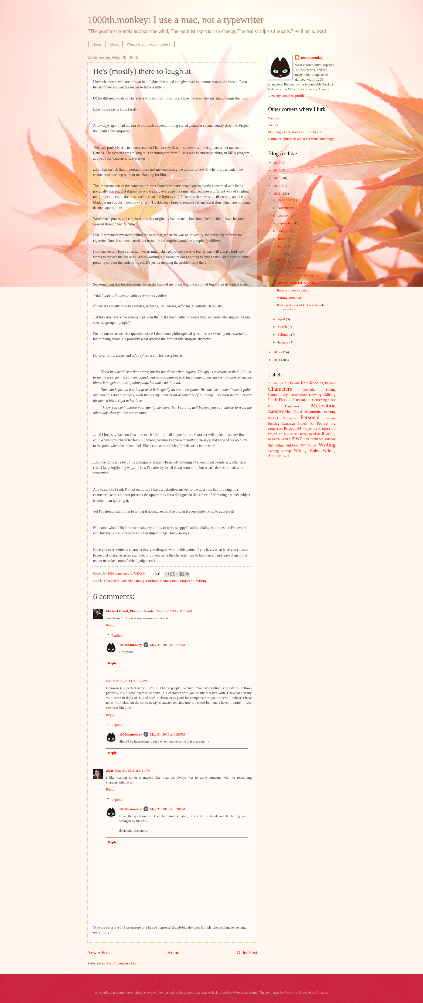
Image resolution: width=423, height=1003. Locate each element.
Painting (330, 412)
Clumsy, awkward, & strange (297, 283)
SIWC (297, 438)
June (281, 246)
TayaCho (291, 992)
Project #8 (290, 433)
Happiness (292, 406)
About (114, 44)
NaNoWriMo (279, 411)
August (283, 231)
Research (273, 439)
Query (302, 434)
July (281, 239)
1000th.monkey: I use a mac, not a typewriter (175, 19)
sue (108, 681)
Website (273, 118)
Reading (329, 433)
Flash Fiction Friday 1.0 (293, 268)
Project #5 (310, 429)
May (281, 254)
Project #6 (187, 581)
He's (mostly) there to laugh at (298, 275)
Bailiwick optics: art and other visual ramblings (301, 139)
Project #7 (275, 434)
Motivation (170, 581)
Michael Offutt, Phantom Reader (130, 611)
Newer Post (98, 952)
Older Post (247, 952)
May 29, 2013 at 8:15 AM (174, 611)
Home (96, 44)
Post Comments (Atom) (123, 963)
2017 (277, 162)
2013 (277, 193)
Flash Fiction (279, 399)
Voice (311, 445)
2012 (277, 352)
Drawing (315, 395)
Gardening (319, 400)
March (283, 327)
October (284, 216)
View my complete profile (286, 96)
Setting (285, 439)
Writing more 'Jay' (289, 298)
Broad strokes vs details (293, 290)
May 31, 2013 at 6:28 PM (167, 734)
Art (286, 383)
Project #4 (292, 428)
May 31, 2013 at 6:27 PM (167, 645)
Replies (116, 635)
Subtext (292, 445)
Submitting (276, 445)
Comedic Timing (132, 581)
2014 (277, 186)
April (282, 319)
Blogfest (330, 383)
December (285, 200)
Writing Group (279, 451)
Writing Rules (307, 450)
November (285, 208)
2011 (277, 360)
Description (299, 395)
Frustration (153, 581)
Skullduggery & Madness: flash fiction (295, 132)
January (283, 342)
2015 (277, 178)
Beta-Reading (312, 382)
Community (278, 394)
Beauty (295, 383)
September (285, 223)
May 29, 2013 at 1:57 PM (130, 681)
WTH (286, 456)
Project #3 (275, 429)
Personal (309, 417)
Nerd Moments (307, 411)
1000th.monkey (130, 645)
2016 (277, 170)
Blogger (321, 992)
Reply (110, 625)
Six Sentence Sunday (320, 439)
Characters (111, 581)
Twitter (273, 125)
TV (303, 445)
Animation (275, 383)
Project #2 (326, 423)
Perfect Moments (282, 418)
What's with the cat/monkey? (148, 44)
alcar (110, 770)
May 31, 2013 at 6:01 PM (133, 770)
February (284, 334)
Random (314, 434)
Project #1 (306, 423)
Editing (329, 394)
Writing (201, 581)
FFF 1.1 (282, 260)
